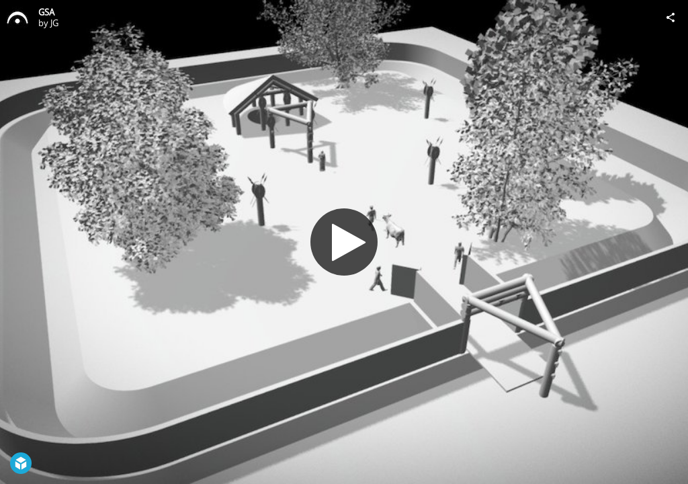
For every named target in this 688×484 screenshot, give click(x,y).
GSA (46, 12)
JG (54, 23)
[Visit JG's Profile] (17, 17)
